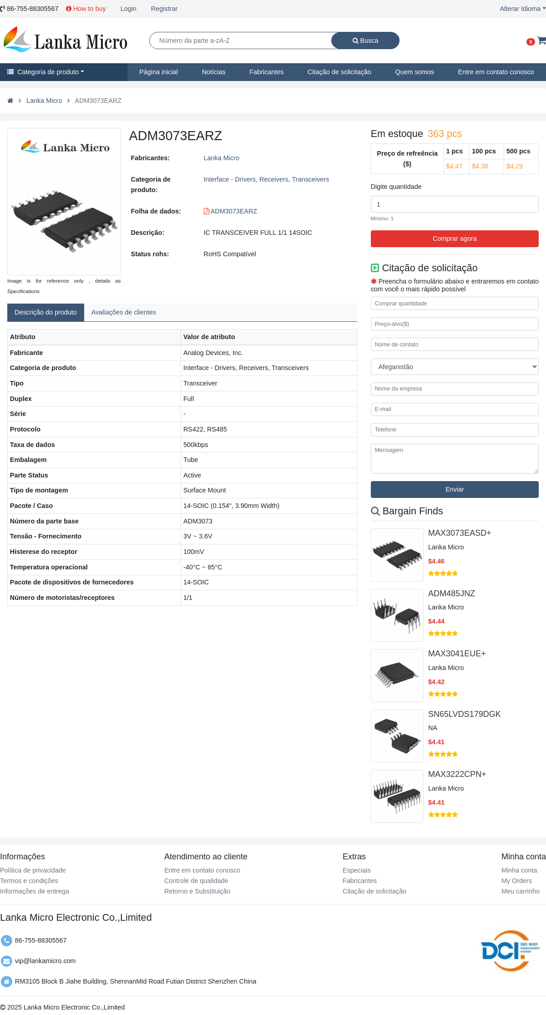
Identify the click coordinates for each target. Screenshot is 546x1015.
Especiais (357, 870)
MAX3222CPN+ (457, 774)
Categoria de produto (43, 72)
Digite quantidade (396, 186)
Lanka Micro (44, 100)
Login (128, 8)
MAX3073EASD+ (459, 533)
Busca (366, 40)
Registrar (164, 8)
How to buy (86, 8)
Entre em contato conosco (202, 870)
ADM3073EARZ (231, 211)
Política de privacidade (33, 870)
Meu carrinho (520, 891)
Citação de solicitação (339, 72)
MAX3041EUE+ (457, 653)
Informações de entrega (34, 891)
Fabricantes (266, 72)
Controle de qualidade (196, 880)
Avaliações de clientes (123, 312)
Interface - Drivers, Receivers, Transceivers (266, 179)
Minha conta (519, 870)
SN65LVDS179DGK (464, 714)
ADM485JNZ (451, 593)
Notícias (214, 72)
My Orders (516, 880)
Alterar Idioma (520, 8)
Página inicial (158, 72)
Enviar (454, 489)
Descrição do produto (46, 312)
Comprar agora (455, 238)
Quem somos (414, 72)
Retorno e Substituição (197, 891)
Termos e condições (29, 880)
